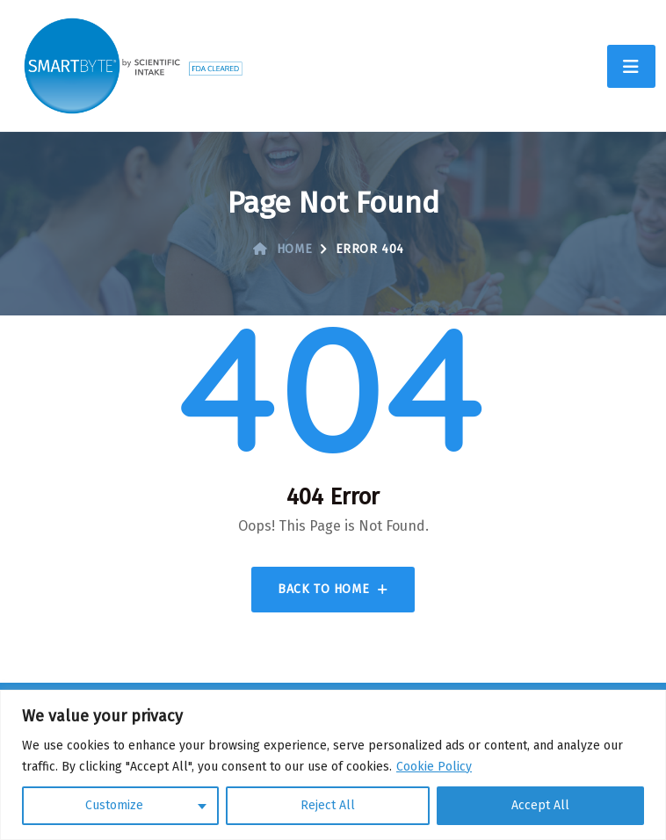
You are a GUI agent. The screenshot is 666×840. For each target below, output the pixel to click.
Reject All (327, 805)
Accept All (540, 805)
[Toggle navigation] (631, 66)
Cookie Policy (434, 766)
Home (282, 249)
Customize (114, 805)
